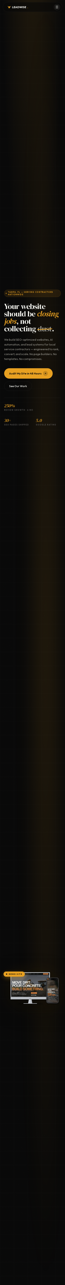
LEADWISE (17, 7)
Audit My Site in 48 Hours (28, 373)
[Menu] (57, 7)
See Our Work (18, 386)
